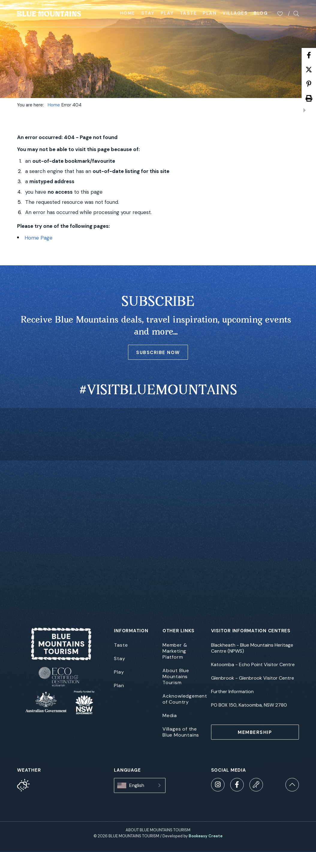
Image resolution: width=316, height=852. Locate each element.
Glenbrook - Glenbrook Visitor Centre (252, 678)
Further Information (232, 692)
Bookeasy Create (205, 836)
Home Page (38, 237)
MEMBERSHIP (255, 732)
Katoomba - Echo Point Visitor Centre (253, 665)
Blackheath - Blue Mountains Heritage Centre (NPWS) (252, 648)
